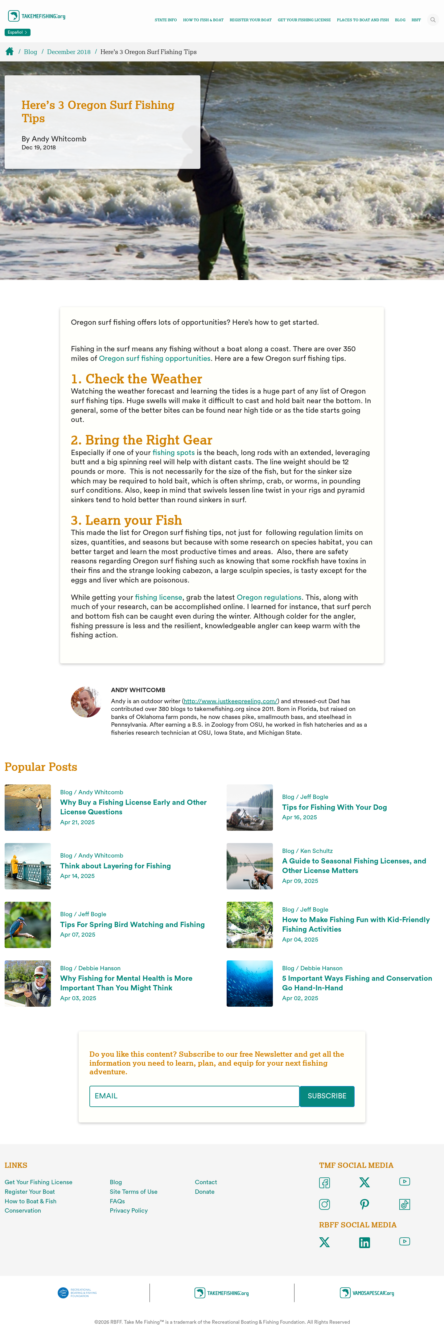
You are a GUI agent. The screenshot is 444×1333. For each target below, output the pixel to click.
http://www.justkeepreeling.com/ (231, 701)
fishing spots (174, 453)
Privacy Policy (129, 1211)
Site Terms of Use (134, 1192)
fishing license (158, 597)
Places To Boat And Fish (363, 20)
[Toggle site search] (433, 20)
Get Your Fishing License (304, 20)
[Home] (12, 52)
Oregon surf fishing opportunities (155, 358)
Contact (206, 1182)
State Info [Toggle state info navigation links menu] (166, 20)
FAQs (117, 1201)
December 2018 (69, 52)
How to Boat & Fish (30, 1201)
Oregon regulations (269, 597)
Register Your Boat (251, 20)
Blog (400, 20)
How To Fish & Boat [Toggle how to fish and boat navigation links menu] (203, 20)
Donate (205, 1192)
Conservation (23, 1211)
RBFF (416, 20)
